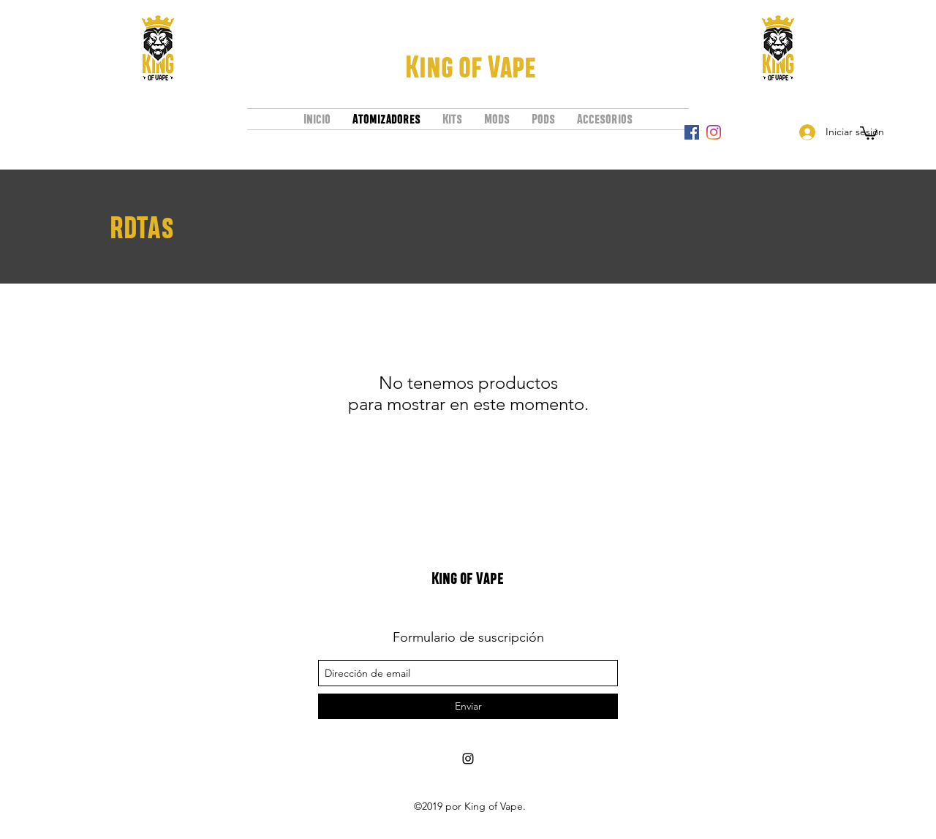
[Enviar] (468, 706)
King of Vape (470, 66)
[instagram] (713, 132)
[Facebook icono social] (691, 132)
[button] (869, 132)
